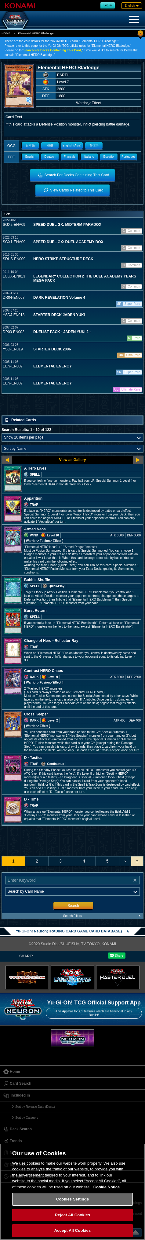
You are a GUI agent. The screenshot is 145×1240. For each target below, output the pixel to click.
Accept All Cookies (72, 1230)
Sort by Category (26, 1117)
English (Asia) (72, 145)
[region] (72, 1192)
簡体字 (94, 145)
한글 (50, 145)
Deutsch (50, 156)
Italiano (89, 156)
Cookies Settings (72, 1199)
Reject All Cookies (72, 1215)
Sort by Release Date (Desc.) (35, 1106)
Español (108, 156)
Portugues (128, 156)
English (30, 156)
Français (69, 156)
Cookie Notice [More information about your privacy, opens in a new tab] (106, 1187)
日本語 (30, 145)
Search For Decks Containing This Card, (53, 50)
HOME (6, 33)
